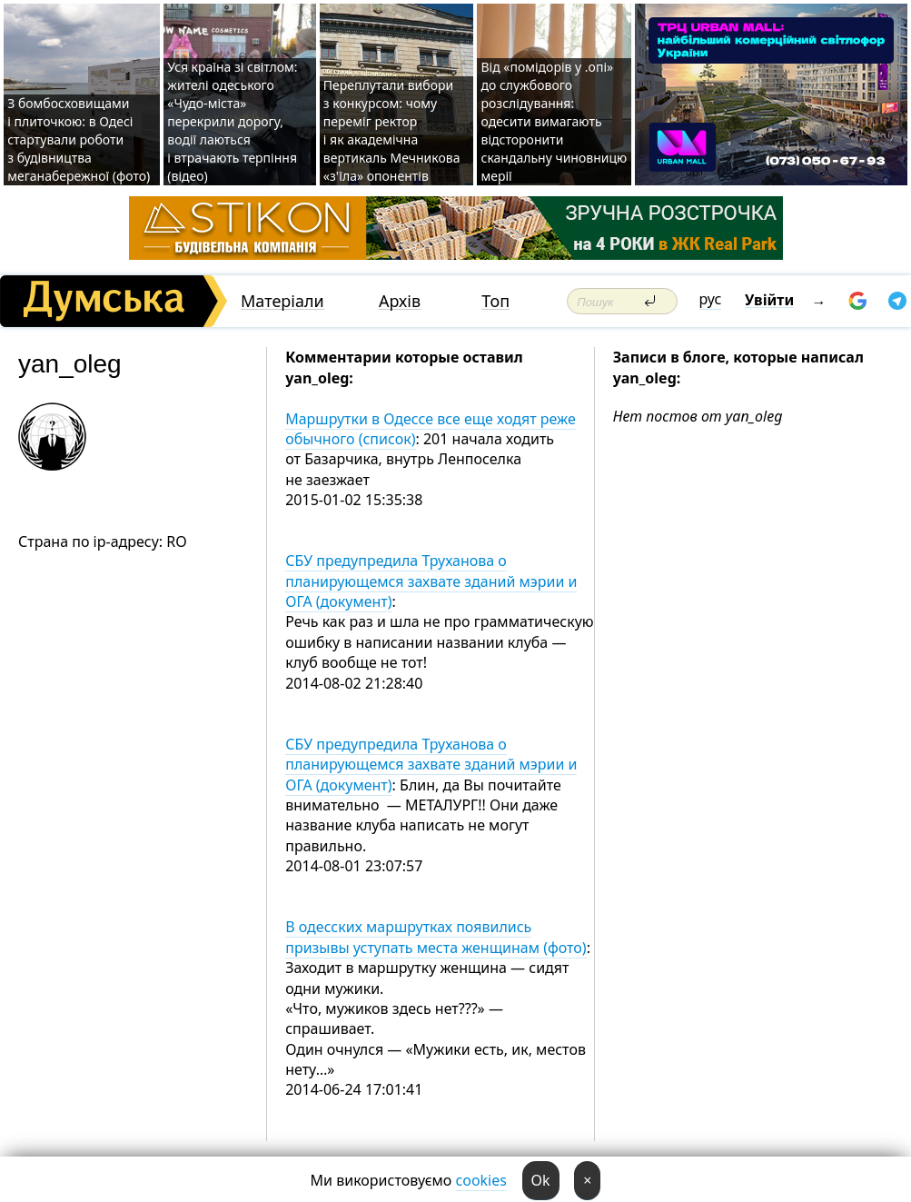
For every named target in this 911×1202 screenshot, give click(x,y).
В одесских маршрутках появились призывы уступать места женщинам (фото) (435, 937)
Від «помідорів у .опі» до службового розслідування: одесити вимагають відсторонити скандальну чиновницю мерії (553, 121)
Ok (540, 1180)
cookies (481, 1180)
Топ (495, 301)
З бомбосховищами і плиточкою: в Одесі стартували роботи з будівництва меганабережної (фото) (78, 139)
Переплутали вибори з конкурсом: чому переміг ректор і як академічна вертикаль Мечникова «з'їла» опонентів (391, 130)
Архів (400, 301)
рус (710, 299)
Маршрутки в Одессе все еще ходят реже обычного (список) (430, 429)
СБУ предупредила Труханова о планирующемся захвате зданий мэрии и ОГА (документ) (431, 581)
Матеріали (282, 301)
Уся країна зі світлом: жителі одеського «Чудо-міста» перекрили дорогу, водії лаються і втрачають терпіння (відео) (232, 121)
